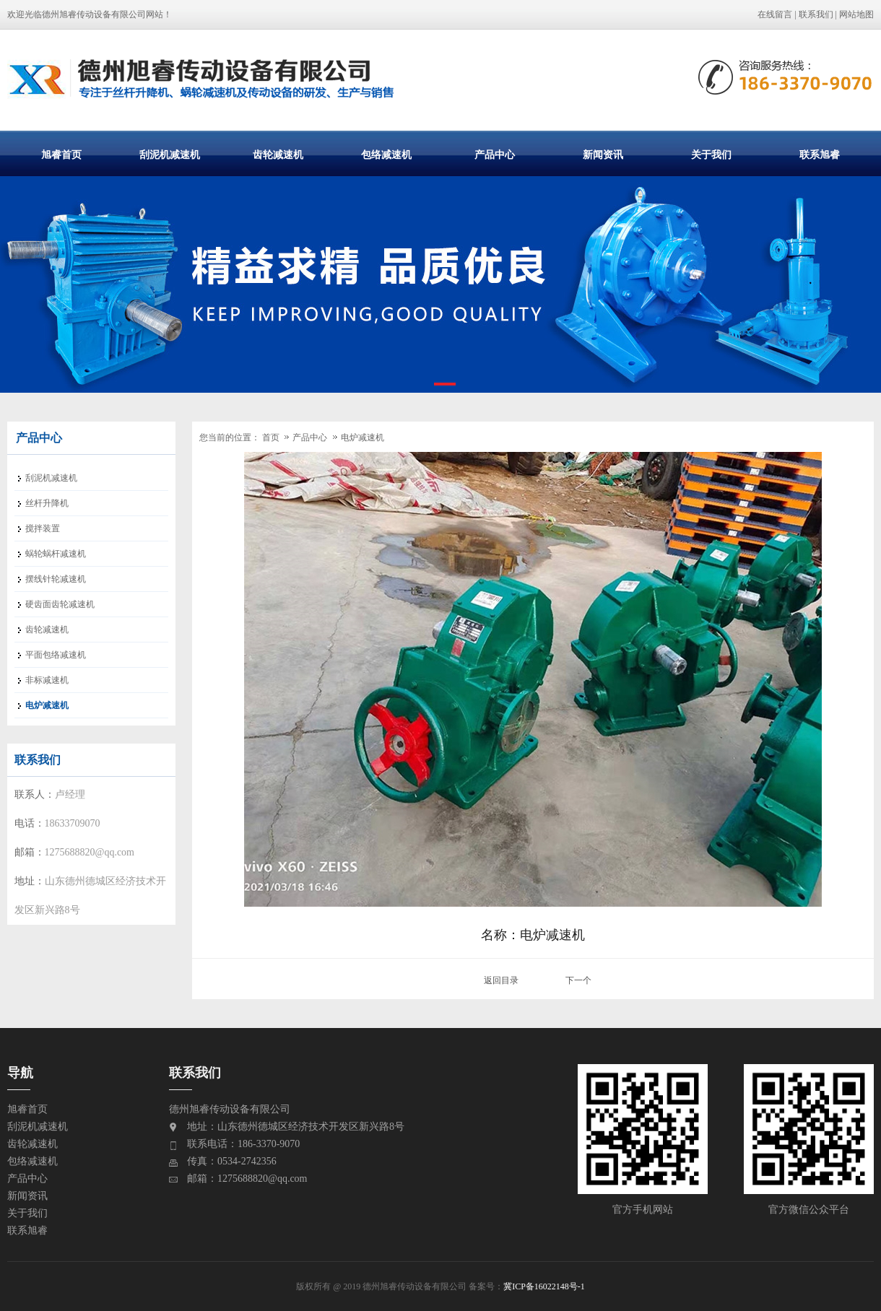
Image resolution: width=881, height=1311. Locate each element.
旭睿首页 (61, 154)
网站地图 (856, 14)
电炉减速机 (362, 437)
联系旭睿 (819, 154)
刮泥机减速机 (169, 154)
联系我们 (816, 14)
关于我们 (711, 154)
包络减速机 (386, 154)
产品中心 (494, 154)
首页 (270, 437)
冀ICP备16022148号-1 (544, 1286)
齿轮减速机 (278, 154)
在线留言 (775, 14)
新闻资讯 (603, 154)
